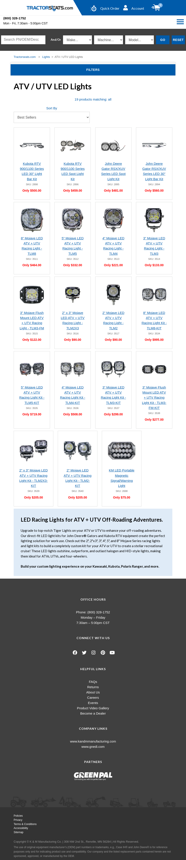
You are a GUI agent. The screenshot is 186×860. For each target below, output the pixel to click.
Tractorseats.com (25, 57)
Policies (18, 815)
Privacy (18, 819)
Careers (93, 697)
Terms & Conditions (25, 824)
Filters (100, 69)
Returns (93, 687)
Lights (46, 57)
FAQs (93, 682)
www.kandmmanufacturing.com (93, 741)
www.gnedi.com (92, 746)
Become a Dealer (93, 713)
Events (93, 703)
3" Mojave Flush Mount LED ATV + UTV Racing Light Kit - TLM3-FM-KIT (154, 397)
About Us (93, 692)
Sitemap (18, 832)
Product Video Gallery (93, 708)
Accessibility (21, 828)
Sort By (51, 108)
